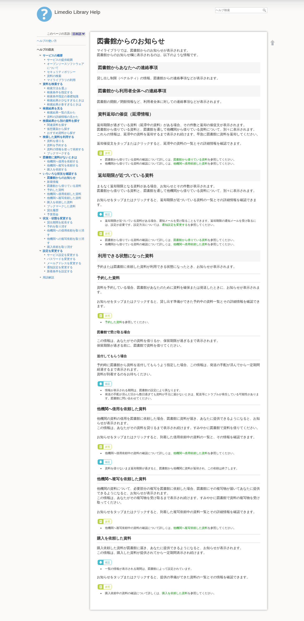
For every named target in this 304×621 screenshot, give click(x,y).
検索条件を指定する (60, 92)
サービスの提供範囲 (60, 59)
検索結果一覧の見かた (61, 112)
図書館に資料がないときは (60, 157)
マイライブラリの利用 (61, 80)
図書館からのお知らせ (61, 177)
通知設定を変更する (60, 267)
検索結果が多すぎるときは (64, 104)
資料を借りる (55, 141)
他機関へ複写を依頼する (62, 165)
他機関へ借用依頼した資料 (64, 194)
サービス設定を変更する (62, 255)
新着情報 (52, 181)
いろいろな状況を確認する (60, 173)
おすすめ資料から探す (61, 133)
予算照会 (52, 214)
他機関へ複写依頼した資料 (64, 198)
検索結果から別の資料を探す (61, 120)
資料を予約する (57, 145)
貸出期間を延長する (60, 222)
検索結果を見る (53, 108)
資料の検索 (54, 76)
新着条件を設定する (60, 271)
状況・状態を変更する (57, 218)
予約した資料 (55, 190)
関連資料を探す (57, 125)
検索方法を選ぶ (57, 88)
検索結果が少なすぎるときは (65, 100)
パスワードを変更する (61, 259)
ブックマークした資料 (61, 206)
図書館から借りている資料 (64, 186)
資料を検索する (53, 84)
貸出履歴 (52, 210)
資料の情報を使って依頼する (65, 149)
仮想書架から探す (58, 129)
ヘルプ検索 (265, 10)
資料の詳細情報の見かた (62, 116)
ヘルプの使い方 (47, 40)
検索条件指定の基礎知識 (62, 96)
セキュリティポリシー (61, 72)
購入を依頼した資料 (60, 202)
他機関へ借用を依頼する (62, 161)
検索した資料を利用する (58, 137)
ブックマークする (58, 153)
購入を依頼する (57, 169)
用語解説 (48, 277)
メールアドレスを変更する (64, 263)
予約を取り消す (57, 226)
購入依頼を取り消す (60, 247)
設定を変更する (53, 251)
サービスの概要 (53, 55)
